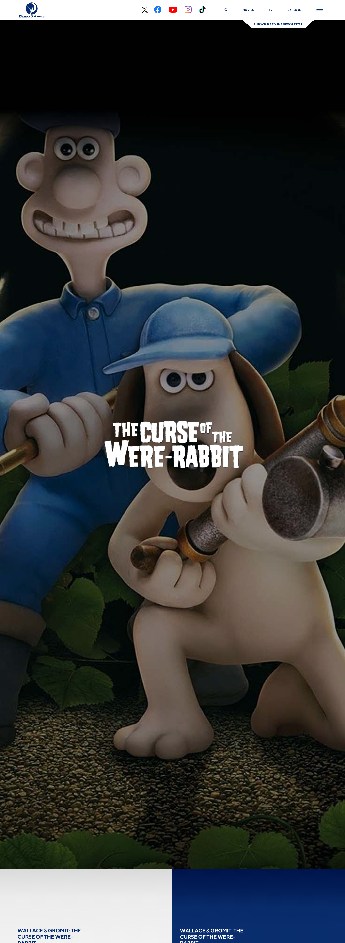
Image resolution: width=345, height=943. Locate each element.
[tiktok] (202, 10)
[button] (226, 10)
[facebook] (157, 10)
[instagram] (188, 10)
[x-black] (144, 10)
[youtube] (173, 10)
